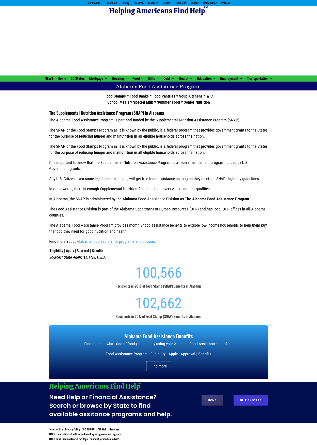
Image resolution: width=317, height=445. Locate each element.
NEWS (49, 79)
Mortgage (96, 79)
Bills (151, 79)
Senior (166, 3)
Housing (118, 79)
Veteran (225, 3)
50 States (78, 79)
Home (62, 79)
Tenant (195, 3)
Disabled (153, 3)
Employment (229, 79)
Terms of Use (56, 429)
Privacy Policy (72, 429)
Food (136, 79)
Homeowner (210, 3)
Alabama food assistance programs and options (116, 241)
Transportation (258, 79)
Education (204, 79)
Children (139, 3)
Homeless (180, 3)
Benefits (97, 250)
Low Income (93, 3)
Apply (70, 250)
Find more (158, 366)
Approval (83, 250)
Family (125, 3)
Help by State (250, 400)
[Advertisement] (158, 45)
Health (184, 79)
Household (111, 3)
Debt (166, 79)
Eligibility (56, 250)
